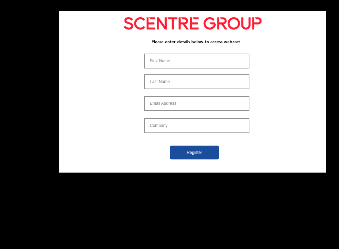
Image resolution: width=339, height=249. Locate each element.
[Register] (194, 152)
